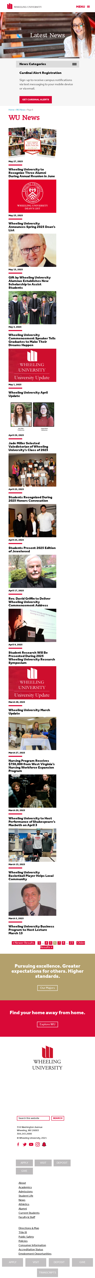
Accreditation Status (31, 1249)
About (22, 1183)
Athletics (24, 1204)
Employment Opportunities (35, 1254)
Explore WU (47, 1024)
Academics (25, 1187)
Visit (36, 1262)
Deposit (59, 1262)
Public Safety (26, 1237)
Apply (12, 1262)
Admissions (26, 1191)
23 (71, 943)
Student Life (26, 1196)
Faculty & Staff (27, 1217)
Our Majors (47, 988)
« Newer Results (23, 943)
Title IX (23, 1232)
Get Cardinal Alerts (35, 99)
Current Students (29, 1213)
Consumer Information (32, 1245)
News (22, 1200)
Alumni (23, 1209)
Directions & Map (29, 1228)
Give (82, 1262)
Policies (23, 1241)
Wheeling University (24, 6)
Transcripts (47, 1272)
